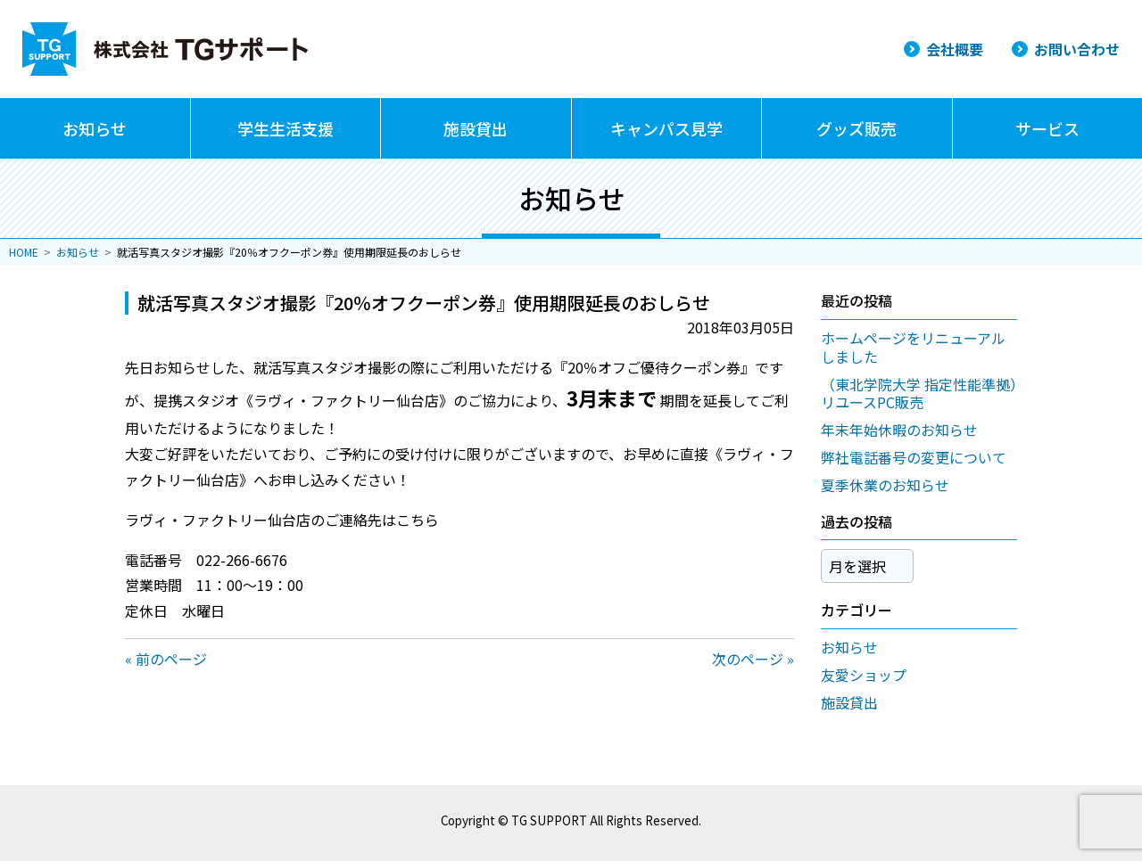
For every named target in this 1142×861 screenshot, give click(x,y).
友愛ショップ (863, 668)
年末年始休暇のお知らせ (899, 429)
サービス (1047, 128)
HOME (23, 251)
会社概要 (954, 49)
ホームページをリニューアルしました (913, 347)
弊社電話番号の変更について (913, 457)
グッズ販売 (856, 128)
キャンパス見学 (666, 128)
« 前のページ (166, 658)
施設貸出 (475, 128)
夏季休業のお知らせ (885, 485)
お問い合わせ (1077, 49)
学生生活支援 (285, 128)
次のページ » (753, 658)
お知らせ (94, 128)
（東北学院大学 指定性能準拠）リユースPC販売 (919, 393)
